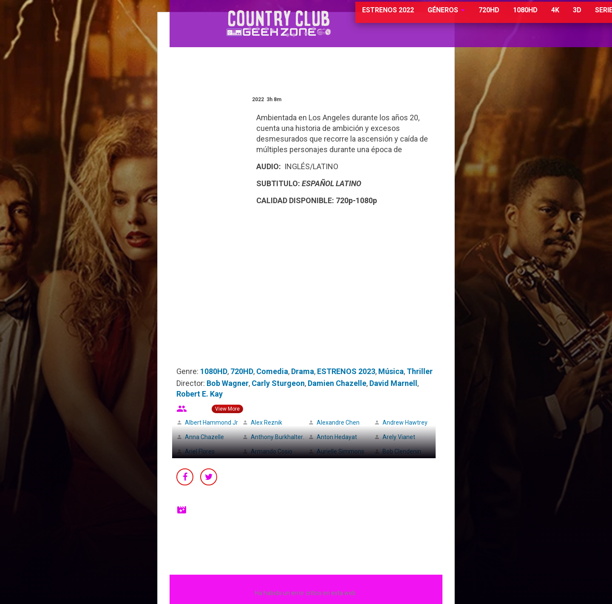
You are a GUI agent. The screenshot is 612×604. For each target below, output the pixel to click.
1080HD (490, 17)
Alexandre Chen (338, 422)
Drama (302, 371)
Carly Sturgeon (278, 383)
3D (542, 17)
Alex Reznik (266, 422)
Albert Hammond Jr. (212, 422)
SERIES (571, 17)
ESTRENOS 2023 (346, 371)
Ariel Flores (200, 451)
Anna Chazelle (204, 437)
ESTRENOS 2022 (353, 17)
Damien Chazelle (337, 383)
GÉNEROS (408, 17)
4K (520, 17)
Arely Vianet (398, 437)
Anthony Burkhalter (277, 437)
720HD (453, 17)
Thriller (420, 371)
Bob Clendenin (401, 451)
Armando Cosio (271, 451)
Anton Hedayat (337, 437)
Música (391, 371)
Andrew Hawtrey (405, 422)
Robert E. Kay (199, 393)
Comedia (272, 371)
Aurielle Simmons (340, 451)
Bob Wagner (228, 383)
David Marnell (393, 383)
